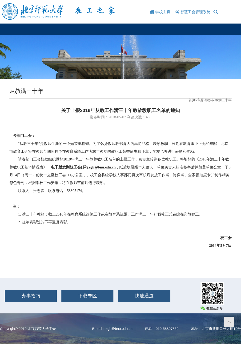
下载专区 (87, 295)
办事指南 (30, 295)
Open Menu (230, 29)
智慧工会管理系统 (192, 12)
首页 (192, 100)
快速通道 (144, 295)
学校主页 (160, 12)
